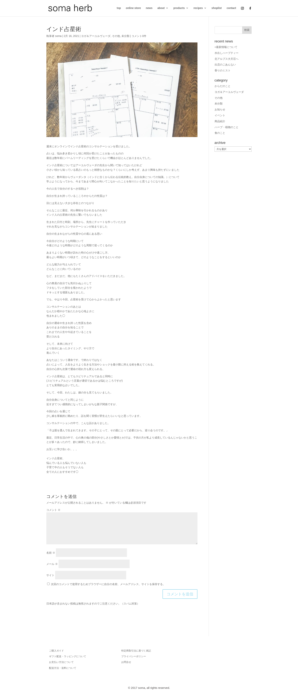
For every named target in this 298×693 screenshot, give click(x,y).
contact (231, 8)
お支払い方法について (61, 662)
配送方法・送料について (62, 668)
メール (52, 563)
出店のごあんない (225, 64)
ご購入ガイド (56, 650)
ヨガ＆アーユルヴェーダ (95, 35)
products (179, 8)
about (161, 8)
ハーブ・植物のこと (227, 127)
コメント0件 (139, 35)
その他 (116, 35)
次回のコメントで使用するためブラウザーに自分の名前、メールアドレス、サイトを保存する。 (108, 584)
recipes (198, 8)
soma (58, 35)
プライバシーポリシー (133, 656)
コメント (53, 509)
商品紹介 (220, 121)
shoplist (217, 8)
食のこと (220, 132)
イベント (220, 115)
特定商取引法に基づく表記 (136, 650)
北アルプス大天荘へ (227, 58)
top (119, 8)
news (149, 8)
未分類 (125, 35)
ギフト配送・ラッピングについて (67, 656)
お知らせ (220, 109)
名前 (50, 552)
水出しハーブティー (227, 52)
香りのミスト (223, 70)
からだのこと (223, 86)
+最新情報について (226, 47)
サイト (50, 575)
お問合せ (126, 662)
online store (133, 8)
